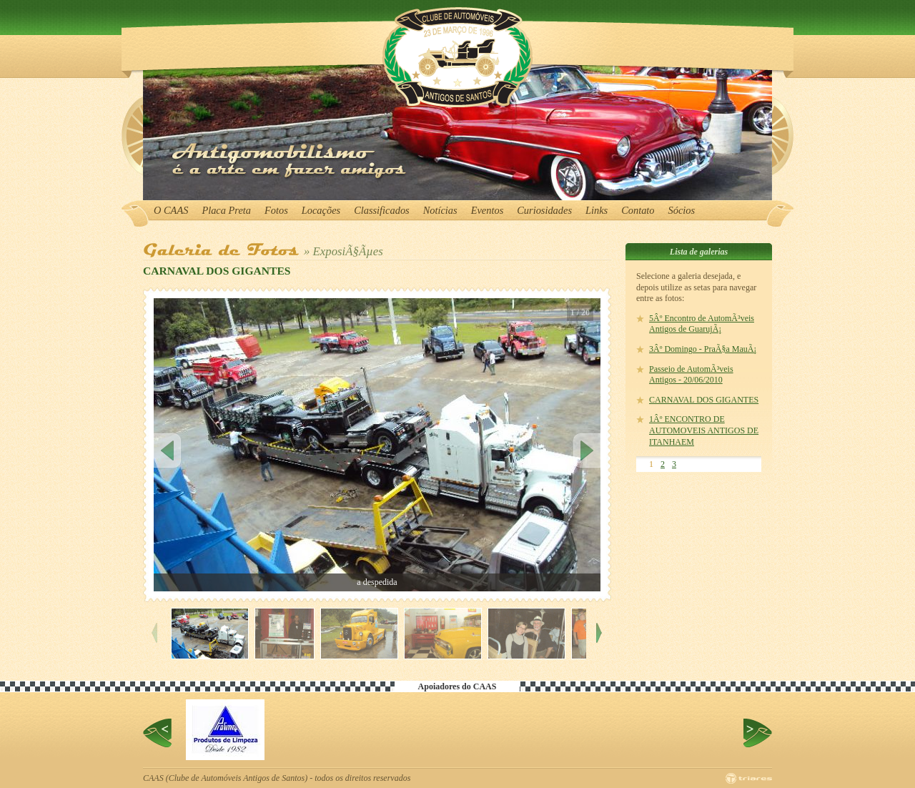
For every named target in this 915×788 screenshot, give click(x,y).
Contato (637, 210)
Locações (321, 210)
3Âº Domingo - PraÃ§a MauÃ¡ (702, 349)
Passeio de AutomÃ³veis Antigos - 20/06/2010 (691, 374)
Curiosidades (544, 210)
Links (596, 210)
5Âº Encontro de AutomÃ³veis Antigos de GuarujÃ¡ (701, 324)
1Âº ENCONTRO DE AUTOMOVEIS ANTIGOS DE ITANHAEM (703, 430)
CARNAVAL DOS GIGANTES (703, 400)
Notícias (440, 210)
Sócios (682, 210)
